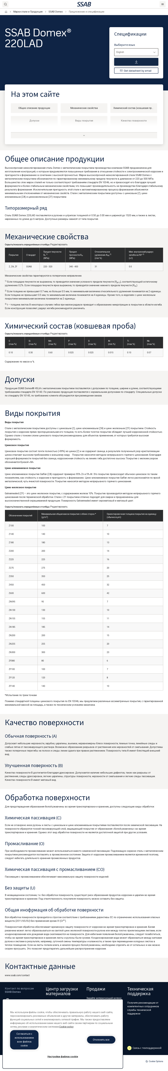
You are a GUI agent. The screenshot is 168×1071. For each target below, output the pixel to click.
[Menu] (163, 4)
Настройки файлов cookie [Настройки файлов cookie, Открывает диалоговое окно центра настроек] (63, 1056)
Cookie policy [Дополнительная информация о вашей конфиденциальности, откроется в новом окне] (66, 1034)
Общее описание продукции (34, 108)
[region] (62, 1038)
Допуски (34, 120)
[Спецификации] (136, 62)
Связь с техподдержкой (144, 1048)
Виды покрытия (84, 120)
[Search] (5, 4)
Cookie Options (154, 1061)
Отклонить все (90, 1043)
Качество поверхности (134, 120)
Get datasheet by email (135, 70)
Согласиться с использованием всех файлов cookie (35, 1043)
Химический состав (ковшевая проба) (134, 108)
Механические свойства (84, 108)
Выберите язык (124, 45)
